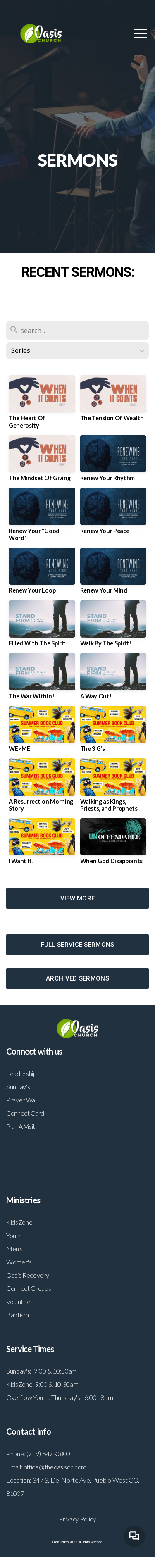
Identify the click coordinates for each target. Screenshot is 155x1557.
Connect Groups (28, 1288)
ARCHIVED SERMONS (77, 978)
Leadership (21, 1073)
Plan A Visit (20, 1126)
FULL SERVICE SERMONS (77, 944)
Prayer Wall (21, 1100)
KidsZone (19, 1222)
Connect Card (25, 1113)
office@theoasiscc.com (55, 1467)
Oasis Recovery (27, 1275)
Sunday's (18, 1086)
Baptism (17, 1315)
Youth (13, 1235)
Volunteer (19, 1301)
